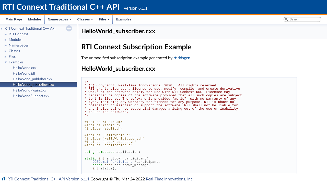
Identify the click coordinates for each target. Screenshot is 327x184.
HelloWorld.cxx (25, 68)
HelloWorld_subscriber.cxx (33, 85)
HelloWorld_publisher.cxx (32, 79)
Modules (35, 19)
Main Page (14, 19)
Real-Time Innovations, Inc (169, 179)
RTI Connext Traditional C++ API (30, 28)
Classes (85, 20)
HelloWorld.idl (24, 73)
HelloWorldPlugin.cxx (29, 90)
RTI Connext (18, 34)
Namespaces (60, 20)
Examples (123, 19)
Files (105, 20)
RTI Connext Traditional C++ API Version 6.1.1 (48, 179)
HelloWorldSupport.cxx (31, 96)
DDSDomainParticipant (112, 161)
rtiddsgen (181, 58)
